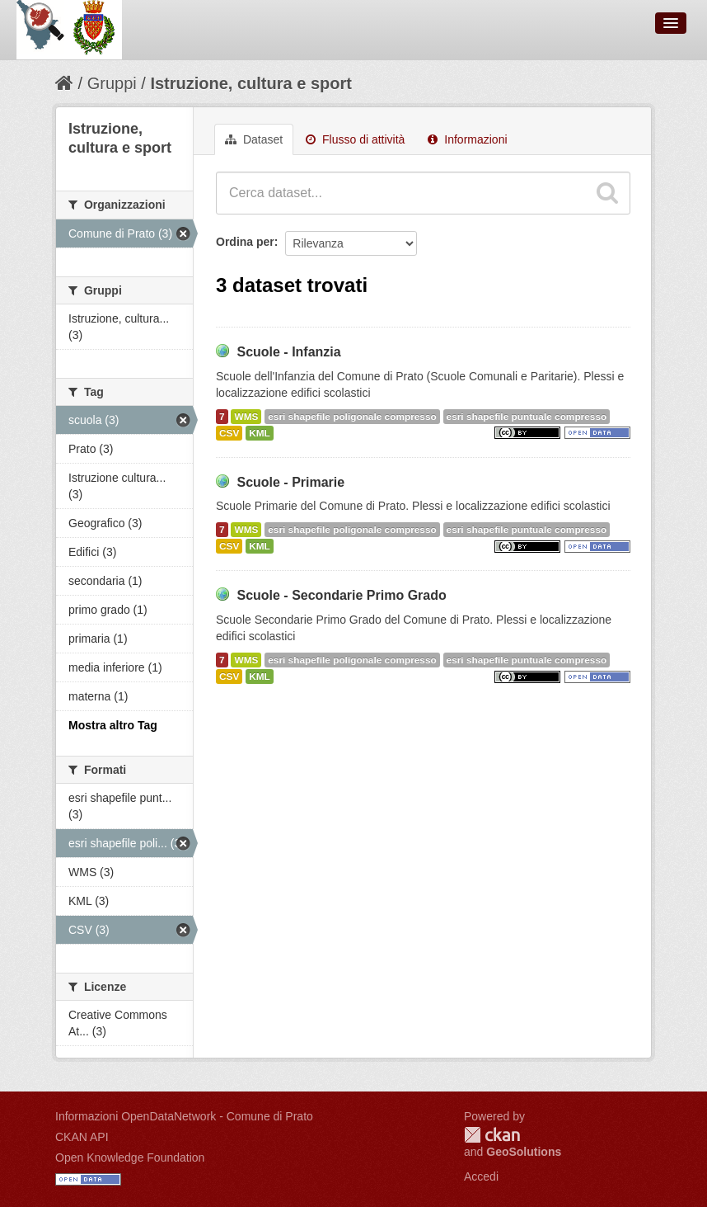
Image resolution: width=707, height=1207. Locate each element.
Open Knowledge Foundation (129, 1157)
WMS (246, 416)
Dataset (254, 139)
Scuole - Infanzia (288, 352)
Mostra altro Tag (112, 725)
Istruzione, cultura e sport (250, 83)
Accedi (481, 1176)
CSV (229, 433)
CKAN (492, 1134)
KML (259, 433)
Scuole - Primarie (290, 482)
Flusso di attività (355, 139)
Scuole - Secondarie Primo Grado (341, 595)
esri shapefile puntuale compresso (527, 416)
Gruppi (112, 83)
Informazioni (467, 139)
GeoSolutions (523, 1151)
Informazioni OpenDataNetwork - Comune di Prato (184, 1116)
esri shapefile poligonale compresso (352, 416)
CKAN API (82, 1136)
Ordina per (245, 241)
